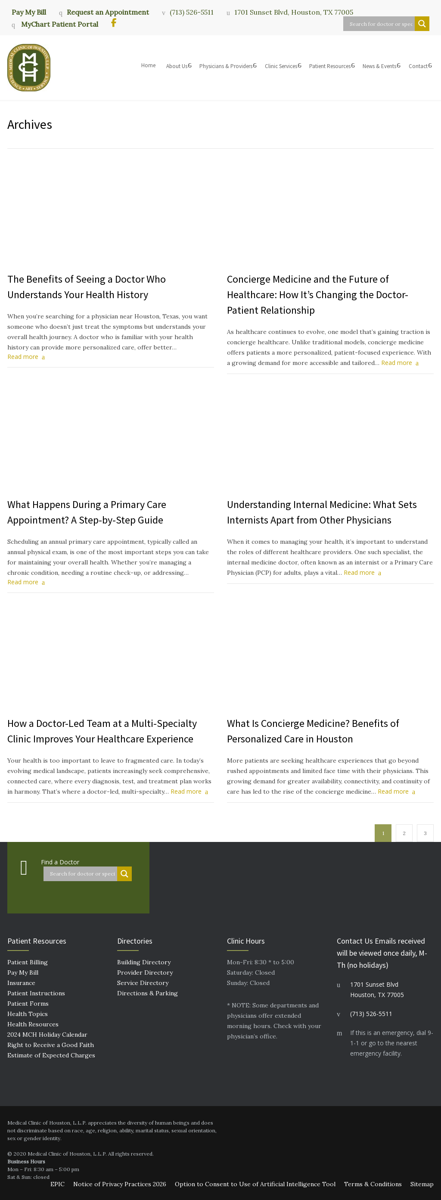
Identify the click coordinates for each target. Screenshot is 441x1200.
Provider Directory (145, 972)
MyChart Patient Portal (58, 24)
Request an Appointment (108, 12)
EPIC (57, 1184)
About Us (176, 66)
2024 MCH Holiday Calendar (47, 1034)
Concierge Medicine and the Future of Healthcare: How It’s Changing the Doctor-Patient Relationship (317, 294)
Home (148, 65)
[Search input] (381, 23)
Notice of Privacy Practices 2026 (119, 1184)
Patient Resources (330, 66)
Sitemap (422, 1184)
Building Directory (144, 962)
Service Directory (142, 983)
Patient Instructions (36, 993)
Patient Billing (27, 962)
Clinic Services (281, 66)
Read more (22, 356)
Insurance (21, 983)
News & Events (379, 66)
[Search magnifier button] (422, 23)
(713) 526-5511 (192, 12)
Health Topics (27, 1014)
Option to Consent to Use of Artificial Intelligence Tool (255, 1184)
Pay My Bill (29, 12)
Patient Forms (28, 1003)
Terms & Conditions (373, 1184)
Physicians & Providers (225, 66)
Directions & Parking (147, 993)
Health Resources (33, 1024)
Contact (418, 66)
